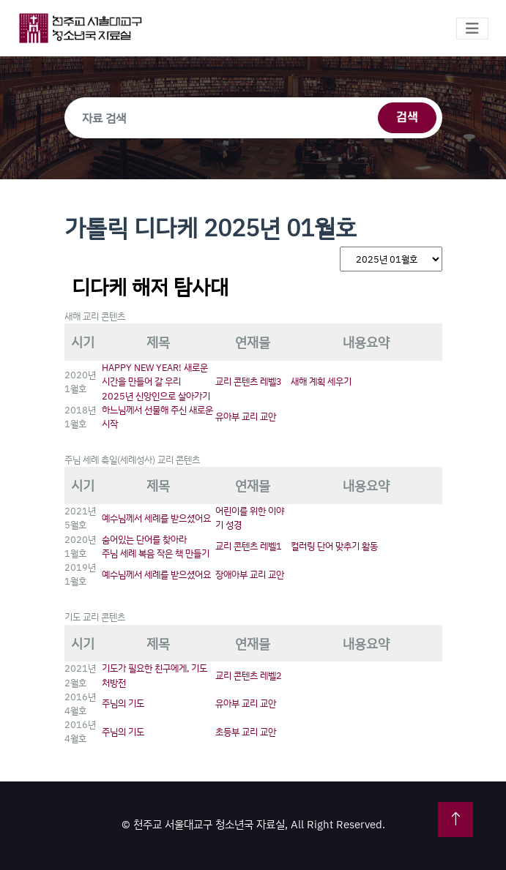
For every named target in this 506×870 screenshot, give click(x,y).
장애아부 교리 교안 (249, 574)
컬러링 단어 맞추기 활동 (334, 545)
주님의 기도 (123, 703)
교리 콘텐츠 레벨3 (248, 381)
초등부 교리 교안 (245, 731)
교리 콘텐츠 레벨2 (248, 675)
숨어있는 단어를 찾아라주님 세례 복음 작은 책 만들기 (155, 546)
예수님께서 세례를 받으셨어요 (156, 518)
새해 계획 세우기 (321, 381)
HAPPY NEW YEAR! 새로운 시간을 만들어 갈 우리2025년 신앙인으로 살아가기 (156, 381)
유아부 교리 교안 (245, 416)
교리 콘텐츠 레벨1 (248, 545)
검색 (407, 117)
